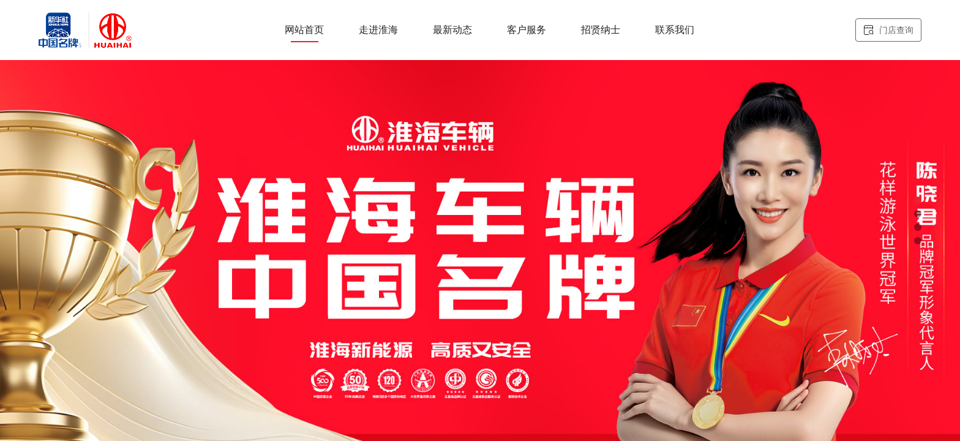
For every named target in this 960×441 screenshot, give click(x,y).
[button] (917, 200)
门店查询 (888, 30)
